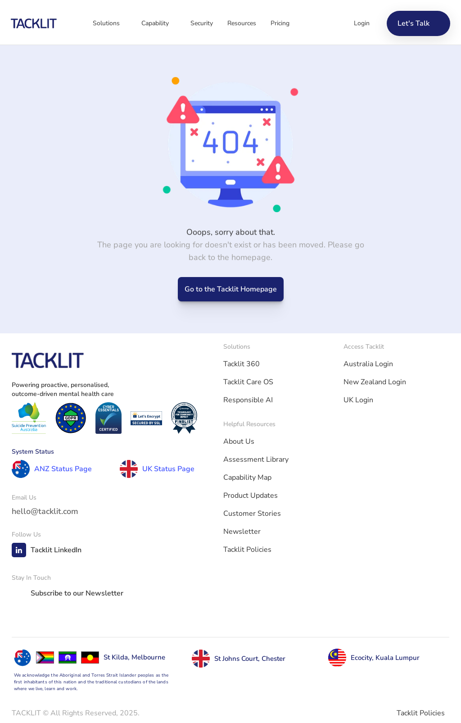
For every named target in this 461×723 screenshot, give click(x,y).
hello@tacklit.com (45, 511)
